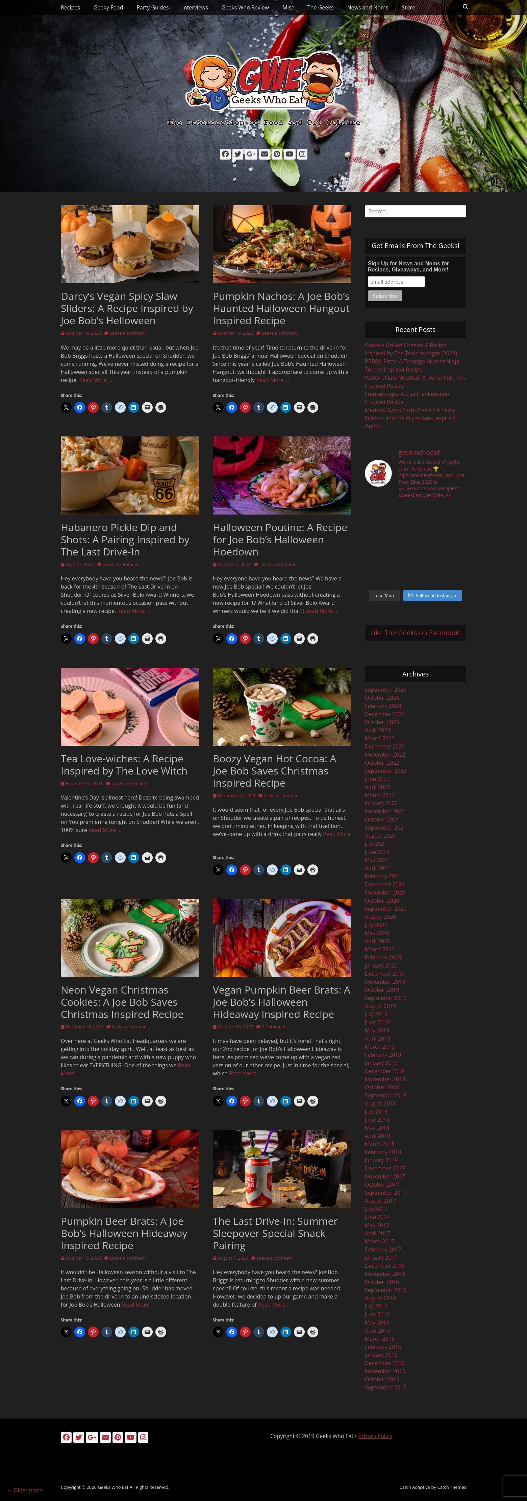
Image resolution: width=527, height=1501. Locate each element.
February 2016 (383, 1347)
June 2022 (377, 779)
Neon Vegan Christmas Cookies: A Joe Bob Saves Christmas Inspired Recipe (122, 1002)
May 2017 (377, 1225)
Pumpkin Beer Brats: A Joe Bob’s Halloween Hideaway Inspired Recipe (124, 1233)
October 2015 (382, 1379)
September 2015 (385, 1387)
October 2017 (382, 1184)
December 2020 (385, 884)
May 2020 (377, 933)
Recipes (70, 7)
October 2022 (382, 762)
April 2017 (377, 1233)
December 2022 (385, 746)
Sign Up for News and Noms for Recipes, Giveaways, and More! (408, 266)
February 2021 (383, 876)
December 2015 (385, 1363)
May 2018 (377, 1127)
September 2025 (385, 689)
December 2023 (385, 714)
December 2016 (385, 1265)
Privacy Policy (375, 1436)
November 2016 (385, 1274)
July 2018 (376, 1111)
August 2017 (380, 1201)
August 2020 (380, 917)
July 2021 (376, 844)
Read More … (95, 380)
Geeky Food (108, 7)
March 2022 (380, 795)
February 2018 (383, 1152)
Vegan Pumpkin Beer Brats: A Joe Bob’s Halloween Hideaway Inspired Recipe (281, 1002)
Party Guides (152, 7)
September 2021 (385, 827)
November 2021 (385, 811)
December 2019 (385, 973)
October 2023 (382, 722)
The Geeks (320, 7)
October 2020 (382, 900)
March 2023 (380, 738)
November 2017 (385, 1176)
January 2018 (381, 1160)
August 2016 (380, 1298)
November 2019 (385, 981)
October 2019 (382, 990)
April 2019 (377, 1038)
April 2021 (377, 868)
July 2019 (376, 1014)
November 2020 (385, 892)
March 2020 (380, 949)
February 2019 (383, 1054)
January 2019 (381, 1063)
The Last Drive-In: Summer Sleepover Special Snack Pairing (275, 1233)
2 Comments (275, 1027)
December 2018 (385, 1071)
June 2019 (377, 1022)
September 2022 (385, 771)
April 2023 (377, 730)
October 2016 (382, 1282)
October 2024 (382, 697)
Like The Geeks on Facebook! (415, 632)
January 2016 (381, 1355)
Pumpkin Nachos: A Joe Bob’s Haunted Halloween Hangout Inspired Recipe (281, 308)
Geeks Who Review (245, 7)
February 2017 (383, 1249)
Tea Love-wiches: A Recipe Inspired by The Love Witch (124, 765)
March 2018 (380, 1144)
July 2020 (376, 925)
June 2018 (377, 1119)
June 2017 (377, 1217)
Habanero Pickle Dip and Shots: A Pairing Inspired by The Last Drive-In (125, 539)
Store (408, 7)
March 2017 (380, 1241)
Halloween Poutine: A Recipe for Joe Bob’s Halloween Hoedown (280, 539)
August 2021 (380, 835)
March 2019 (380, 1046)
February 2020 (383, 957)
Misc (288, 7)
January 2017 (381, 1257)
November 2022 (385, 754)
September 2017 (385, 1192)
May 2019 (377, 1030)
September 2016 (385, 1290)
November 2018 (385, 1079)
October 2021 (382, 819)
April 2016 (377, 1330)
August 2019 (380, 1006)
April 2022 (377, 787)
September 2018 (385, 1095)
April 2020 (377, 941)
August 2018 (380, 1103)
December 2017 (385, 1168)
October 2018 (382, 1087)
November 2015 (385, 1371)
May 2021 (377, 860)
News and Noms (367, 7)
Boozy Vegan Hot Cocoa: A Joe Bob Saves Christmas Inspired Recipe (274, 771)
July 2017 (376, 1209)
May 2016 (377, 1322)
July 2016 (376, 1306)
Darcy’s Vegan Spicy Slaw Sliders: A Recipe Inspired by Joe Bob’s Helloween (127, 308)
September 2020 (385, 908)
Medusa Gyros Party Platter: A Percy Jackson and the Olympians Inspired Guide (410, 418)
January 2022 (381, 803)
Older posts (25, 1490)
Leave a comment (128, 333)
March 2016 (380, 1338)
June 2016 (377, 1314)
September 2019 (385, 998)
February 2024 (383, 706)
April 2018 (377, 1136)
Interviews (195, 7)
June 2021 (377, 852)
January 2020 (381, 965)
